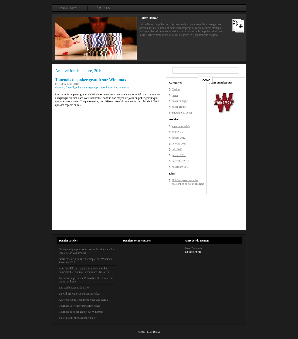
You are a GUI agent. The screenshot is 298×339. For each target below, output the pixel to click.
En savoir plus (193, 251)
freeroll (70, 87)
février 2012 (179, 137)
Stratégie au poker (182, 112)
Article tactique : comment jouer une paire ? (83, 299)
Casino (175, 89)
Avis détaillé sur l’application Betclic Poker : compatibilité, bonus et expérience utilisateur (84, 270)
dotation (59, 87)
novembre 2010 (180, 166)
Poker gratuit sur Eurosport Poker (77, 317)
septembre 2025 (181, 126)
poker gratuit (179, 106)
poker (175, 95)
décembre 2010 (180, 161)
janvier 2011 (179, 155)
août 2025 (177, 132)
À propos (103, 8)
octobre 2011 (179, 143)
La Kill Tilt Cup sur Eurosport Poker (79, 293)
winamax (124, 87)
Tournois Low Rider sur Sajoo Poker (79, 305)
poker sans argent (85, 87)
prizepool (101, 87)
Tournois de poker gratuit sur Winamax (90, 79)
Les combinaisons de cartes (74, 287)
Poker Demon (70, 8)
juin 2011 (177, 149)
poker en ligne (180, 101)
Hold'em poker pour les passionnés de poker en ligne (188, 182)
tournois (112, 87)
